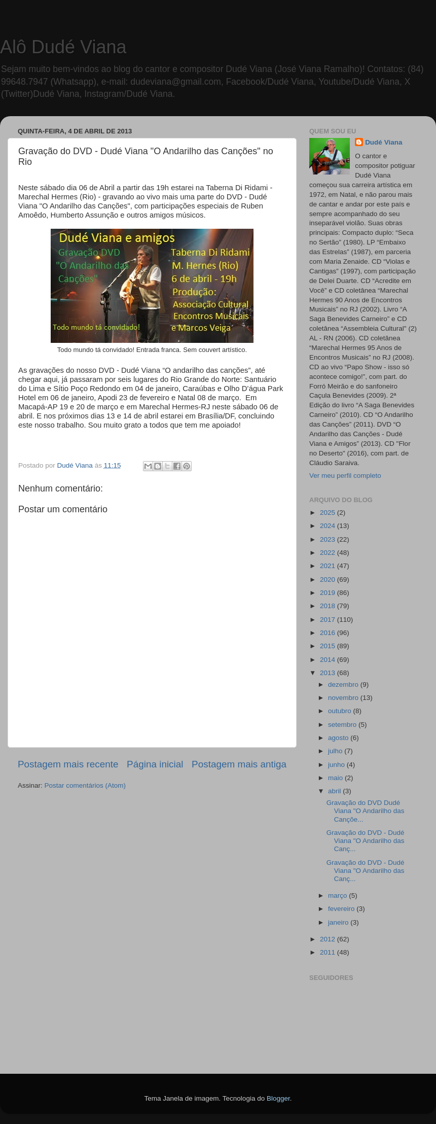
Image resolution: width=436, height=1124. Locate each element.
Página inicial (155, 764)
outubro (340, 711)
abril (335, 791)
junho (337, 764)
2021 (328, 566)
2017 (328, 619)
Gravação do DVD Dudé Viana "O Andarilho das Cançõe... (365, 811)
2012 (328, 939)
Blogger (278, 1098)
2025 (328, 512)
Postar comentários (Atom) (85, 785)
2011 (328, 952)
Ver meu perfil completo (345, 475)
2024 (328, 526)
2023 (328, 539)
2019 (328, 592)
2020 (328, 579)
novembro (344, 697)
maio (336, 778)
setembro (343, 724)
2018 (328, 606)
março (338, 895)
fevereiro (342, 908)
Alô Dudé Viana (63, 47)
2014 (328, 659)
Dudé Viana (383, 142)
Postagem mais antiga (239, 764)
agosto (339, 738)
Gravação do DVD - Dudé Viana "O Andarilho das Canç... (365, 841)
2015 (328, 646)
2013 (328, 673)
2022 (328, 552)
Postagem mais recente (68, 764)
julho (336, 751)
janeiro (339, 922)
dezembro (344, 684)
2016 (328, 633)
